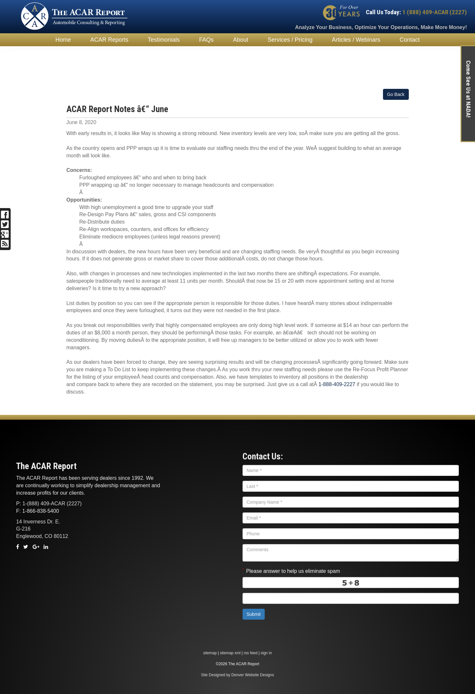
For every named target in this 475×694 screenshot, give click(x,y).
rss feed (251, 653)
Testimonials (164, 40)
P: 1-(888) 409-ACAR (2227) (49, 503)
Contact (409, 40)
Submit (254, 614)
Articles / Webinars (356, 40)
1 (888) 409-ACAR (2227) (434, 12)
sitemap (210, 653)
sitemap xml (230, 653)
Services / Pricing (290, 40)
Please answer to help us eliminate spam (291, 570)
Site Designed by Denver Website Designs (237, 675)
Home (63, 40)
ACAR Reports (109, 40)
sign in (266, 653)
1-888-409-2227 (336, 384)
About (240, 40)
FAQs (206, 40)
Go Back (396, 94)
